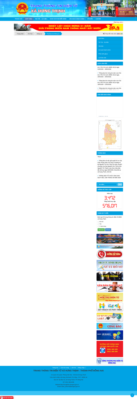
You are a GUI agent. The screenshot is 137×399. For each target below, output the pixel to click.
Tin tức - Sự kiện (41, 19)
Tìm (120, 184)
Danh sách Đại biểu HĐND (58, 19)
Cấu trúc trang (65, 367)
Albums (98, 19)
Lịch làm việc (102, 57)
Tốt (99, 224)
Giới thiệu (28, 19)
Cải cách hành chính (76, 19)
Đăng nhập (81, 367)
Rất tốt (100, 222)
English (118, 1)
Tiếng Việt (111, 1)
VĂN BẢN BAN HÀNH (104, 94)
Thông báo (102, 153)
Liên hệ (73, 367)
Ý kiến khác (102, 226)
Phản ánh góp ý (103, 54)
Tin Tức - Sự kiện (104, 42)
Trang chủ (18, 19)
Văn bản (90, 19)
